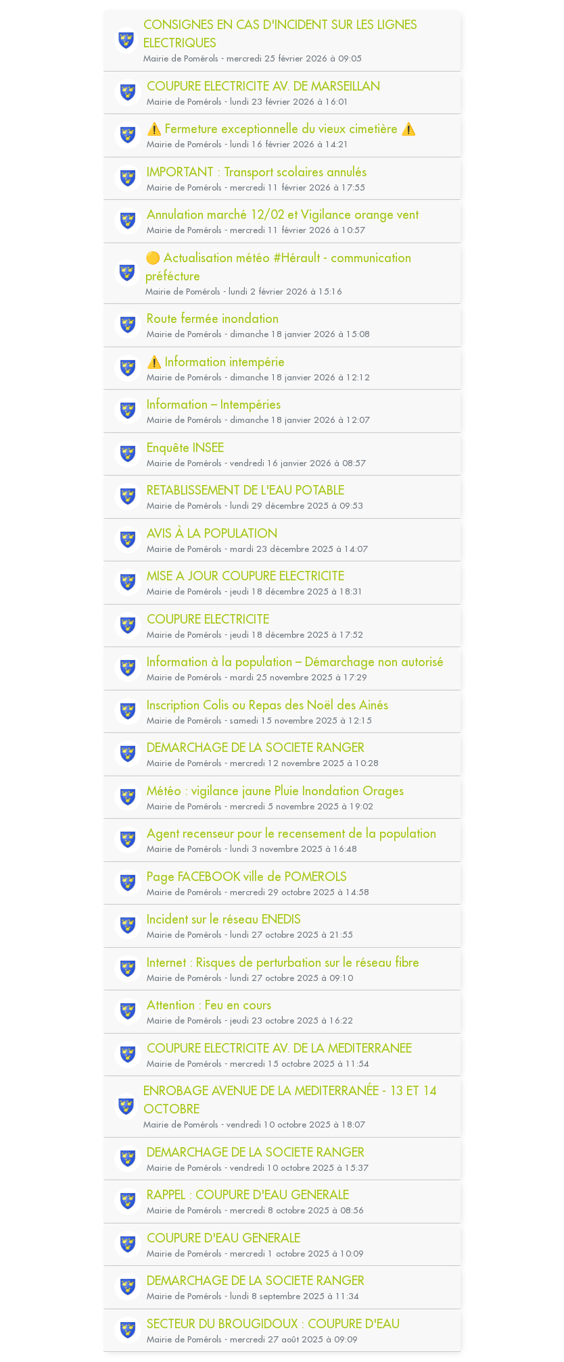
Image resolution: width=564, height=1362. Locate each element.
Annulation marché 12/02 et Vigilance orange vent (283, 214)
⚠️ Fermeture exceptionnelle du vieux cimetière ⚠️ (281, 128)
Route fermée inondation (213, 318)
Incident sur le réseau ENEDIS (224, 919)
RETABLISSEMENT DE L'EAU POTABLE (245, 490)
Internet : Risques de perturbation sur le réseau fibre (283, 962)
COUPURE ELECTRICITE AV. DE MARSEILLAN (263, 86)
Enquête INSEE (185, 447)
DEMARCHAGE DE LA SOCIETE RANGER (256, 747)
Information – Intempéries (214, 404)
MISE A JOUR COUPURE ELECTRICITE (245, 576)
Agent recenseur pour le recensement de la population (291, 833)
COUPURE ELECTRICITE (208, 619)
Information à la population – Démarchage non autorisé (295, 662)
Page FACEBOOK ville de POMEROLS (247, 876)
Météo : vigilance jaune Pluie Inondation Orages (275, 791)
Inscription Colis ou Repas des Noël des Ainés (267, 705)
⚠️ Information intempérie (216, 362)
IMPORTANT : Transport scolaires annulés (257, 172)
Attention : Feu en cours (209, 1005)
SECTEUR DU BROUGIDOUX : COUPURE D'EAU (273, 1324)
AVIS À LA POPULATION (212, 533)
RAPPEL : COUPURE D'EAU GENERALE (248, 1195)
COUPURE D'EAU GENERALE (223, 1238)
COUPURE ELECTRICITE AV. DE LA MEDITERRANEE (279, 1048)
